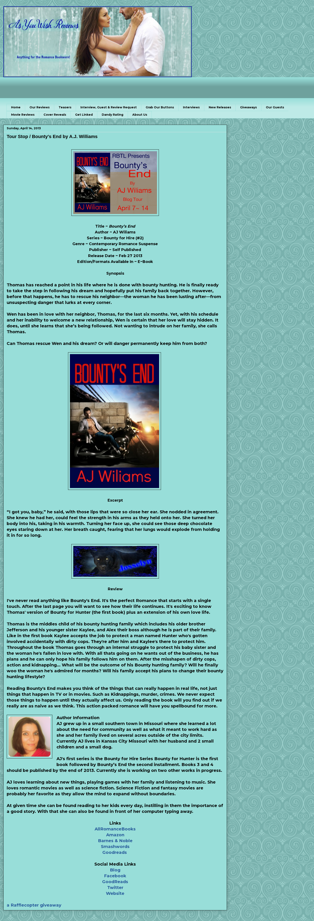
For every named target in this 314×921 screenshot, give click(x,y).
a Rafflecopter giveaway (34, 905)
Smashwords (115, 846)
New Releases (220, 107)
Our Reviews (40, 107)
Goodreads (114, 852)
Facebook (115, 875)
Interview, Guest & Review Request (108, 107)
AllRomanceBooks (115, 828)
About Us (139, 115)
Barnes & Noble (115, 840)
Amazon (115, 834)
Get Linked (84, 115)
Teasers (65, 107)
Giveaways (248, 107)
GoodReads (115, 881)
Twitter (115, 887)
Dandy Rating (112, 115)
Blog (115, 869)
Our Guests (275, 107)
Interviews (191, 107)
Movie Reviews (23, 115)
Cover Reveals (55, 115)
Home (16, 107)
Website (115, 893)
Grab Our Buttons (160, 107)
